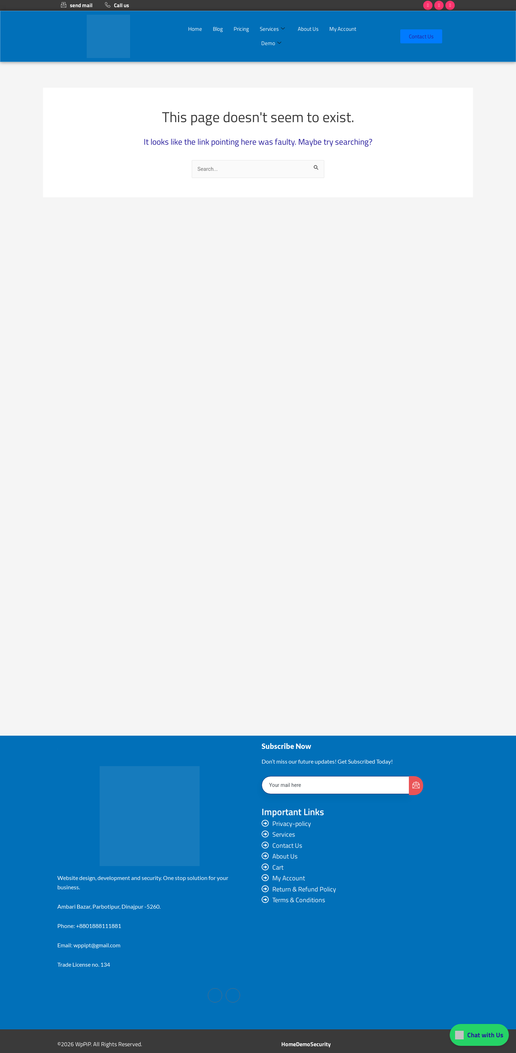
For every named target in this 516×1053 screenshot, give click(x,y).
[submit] (416, 786)
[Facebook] (215, 995)
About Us (308, 29)
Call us (117, 5)
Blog (218, 29)
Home (195, 29)
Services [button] (272, 29)
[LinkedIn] (233, 995)
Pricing (241, 29)
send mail (76, 5)
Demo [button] (271, 43)
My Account (342, 29)
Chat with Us (479, 1035)
